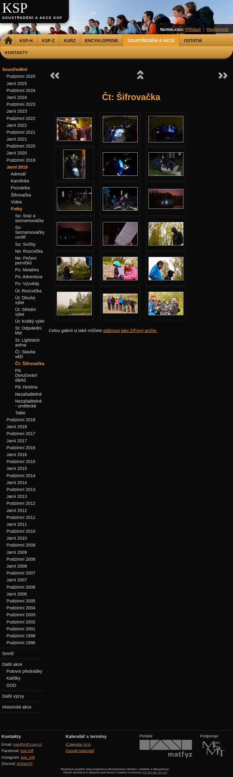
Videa (16, 202)
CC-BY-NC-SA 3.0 (155, 772)
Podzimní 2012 (21, 503)
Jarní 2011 (17, 524)
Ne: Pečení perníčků (25, 260)
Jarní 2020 (17, 153)
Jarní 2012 (17, 510)
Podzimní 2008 (21, 559)
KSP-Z (48, 40)
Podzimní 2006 (21, 587)
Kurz (70, 40)
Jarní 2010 (17, 538)
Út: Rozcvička (28, 290)
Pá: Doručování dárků (26, 375)
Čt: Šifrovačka (29, 363)
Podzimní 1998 (21, 635)
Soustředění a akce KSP (32, 18)
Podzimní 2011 (21, 517)
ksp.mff (27, 750)
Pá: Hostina (26, 387)
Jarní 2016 (17, 454)
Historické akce (17, 707)
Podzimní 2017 (21, 433)
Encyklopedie (101, 40)
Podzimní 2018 (21, 419)
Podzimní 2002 (21, 622)
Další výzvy (13, 696)
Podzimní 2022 (21, 118)
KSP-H (26, 40)
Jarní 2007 (17, 579)
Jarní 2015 (17, 468)
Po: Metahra (26, 269)
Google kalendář (80, 750)
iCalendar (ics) (78, 744)
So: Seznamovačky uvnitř (29, 232)
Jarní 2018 (17, 426)
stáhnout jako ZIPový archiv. (130, 330)
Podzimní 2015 (21, 461)
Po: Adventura (28, 276)
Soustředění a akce (151, 40)
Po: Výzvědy (27, 283)
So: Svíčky (25, 244)
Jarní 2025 (17, 83)
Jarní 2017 (17, 440)
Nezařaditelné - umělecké (28, 403)
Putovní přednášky (24, 671)
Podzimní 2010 (21, 531)
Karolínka (20, 180)
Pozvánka (20, 187)
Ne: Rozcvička (29, 251)
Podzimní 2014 (21, 475)
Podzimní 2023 (21, 104)
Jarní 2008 (17, 566)
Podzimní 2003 (21, 614)
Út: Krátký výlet (29, 321)
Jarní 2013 (17, 496)
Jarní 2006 (17, 594)
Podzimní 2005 (21, 601)
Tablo (20, 412)
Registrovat (217, 29)
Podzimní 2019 (21, 160)
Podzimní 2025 (21, 76)
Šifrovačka (21, 195)
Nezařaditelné (28, 394)
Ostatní (193, 40)
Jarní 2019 (17, 167)
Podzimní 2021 (21, 132)
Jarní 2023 (17, 111)
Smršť (8, 653)
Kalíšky (13, 678)
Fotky (16, 208)
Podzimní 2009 (21, 545)
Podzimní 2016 (21, 447)
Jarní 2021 (17, 139)
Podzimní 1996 (21, 642)
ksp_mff (28, 757)
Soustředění (14, 69)
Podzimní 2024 (21, 90)
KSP (15, 8)
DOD (11, 685)
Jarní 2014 (17, 482)
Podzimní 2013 (21, 489)
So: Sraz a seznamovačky (29, 218)
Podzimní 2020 (21, 146)
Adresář (18, 174)
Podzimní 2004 (21, 607)
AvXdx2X (24, 763)
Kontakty (16, 52)
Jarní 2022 (17, 125)
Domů (8, 40)
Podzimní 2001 (21, 628)
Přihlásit (193, 29)
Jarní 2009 (17, 552)
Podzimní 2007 (21, 573)
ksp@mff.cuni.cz (28, 744)
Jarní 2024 (17, 97)
